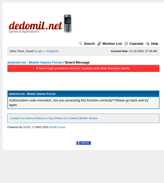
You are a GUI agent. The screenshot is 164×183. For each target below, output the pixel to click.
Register (52, 51)
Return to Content (66, 118)
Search (87, 43)
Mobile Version (88, 118)
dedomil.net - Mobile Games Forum (35, 62)
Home (30, 118)
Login (39, 51)
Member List (109, 43)
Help (152, 43)
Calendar (134, 43)
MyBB (27, 127)
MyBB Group (57, 127)
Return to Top (44, 118)
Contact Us (17, 118)
